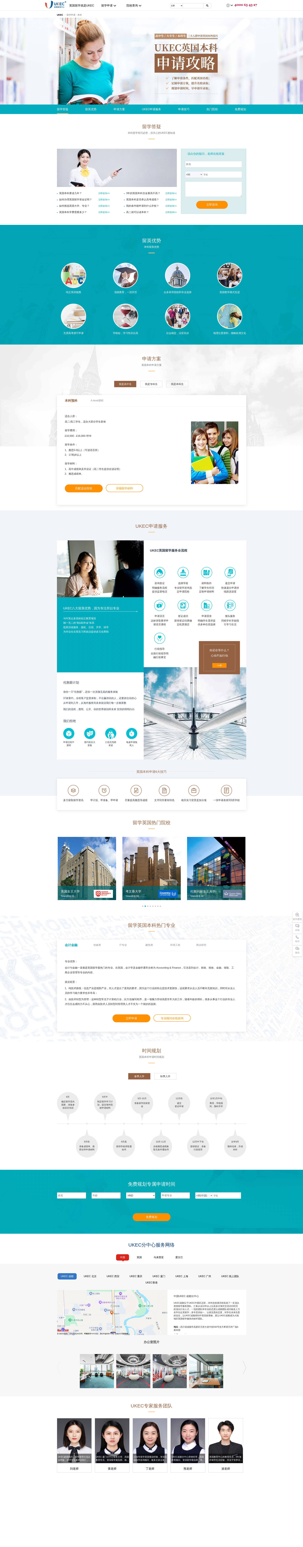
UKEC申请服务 (151, 109)
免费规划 (240, 109)
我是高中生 (125, 384)
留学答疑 (62, 109)
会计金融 (71, 945)
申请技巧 (183, 109)
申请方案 (119, 109)
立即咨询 (212, 204)
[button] (142, 906)
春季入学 (139, 1076)
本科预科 (71, 400)
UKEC (60, 15)
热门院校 (212, 109)
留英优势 (91, 109)
